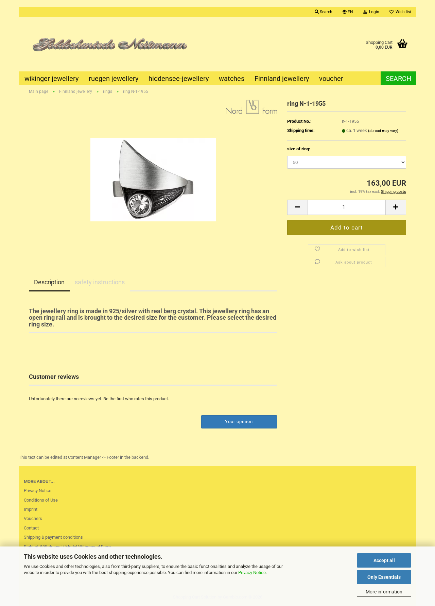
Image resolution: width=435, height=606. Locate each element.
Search (398, 78)
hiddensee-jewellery (179, 78)
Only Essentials (384, 577)
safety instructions (100, 282)
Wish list (400, 12)
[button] (347, 12)
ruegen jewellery (113, 78)
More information (384, 591)
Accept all (384, 560)
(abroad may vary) (383, 131)
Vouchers (33, 518)
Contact (31, 528)
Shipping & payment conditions (53, 537)
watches (231, 78)
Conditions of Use (41, 500)
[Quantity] (347, 207)
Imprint (30, 509)
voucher (331, 78)
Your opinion (239, 421)
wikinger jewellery (51, 78)
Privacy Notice (252, 572)
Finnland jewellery (282, 78)
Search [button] (323, 12)
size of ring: (298, 148)
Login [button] (371, 12)
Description (49, 282)
